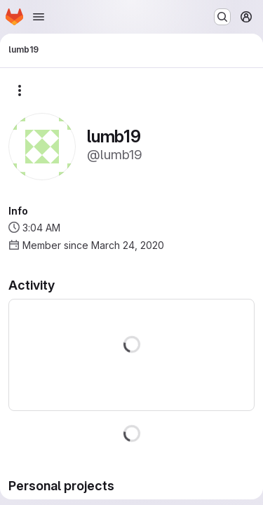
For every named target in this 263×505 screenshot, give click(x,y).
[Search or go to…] (222, 16)
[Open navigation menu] (38, 17)
